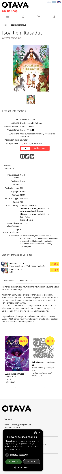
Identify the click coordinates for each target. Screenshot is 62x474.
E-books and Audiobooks (31, 211)
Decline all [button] (32, 461)
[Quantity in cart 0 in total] (38, 17)
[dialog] (23, 450)
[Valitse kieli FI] (49, 2)
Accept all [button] (13, 461)
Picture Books (26, 219)
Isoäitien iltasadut (18, 25)
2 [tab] (20, 387)
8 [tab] (44, 387)
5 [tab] (32, 387)
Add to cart (39, 148)
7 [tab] (40, 387)
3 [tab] (24, 387)
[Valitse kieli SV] (54, 2)
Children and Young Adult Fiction (34, 208)
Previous (1, 360)
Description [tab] (9, 280)
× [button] (39, 433)
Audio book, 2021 (17, 269)
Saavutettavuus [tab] (25, 280)
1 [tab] (16, 387)
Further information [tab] (9, 167)
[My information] (54, 17)
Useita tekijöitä (27, 123)
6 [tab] (36, 387)
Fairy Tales (25, 217)
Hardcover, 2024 (16, 263)
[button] (22, 467)
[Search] (23, 17)
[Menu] (8, 17)
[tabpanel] (16, 359)
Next (58, 360)
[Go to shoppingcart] (38, 17)
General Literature (28, 205)
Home (4, 25)
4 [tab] (28, 387)
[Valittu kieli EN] (59, 2)
